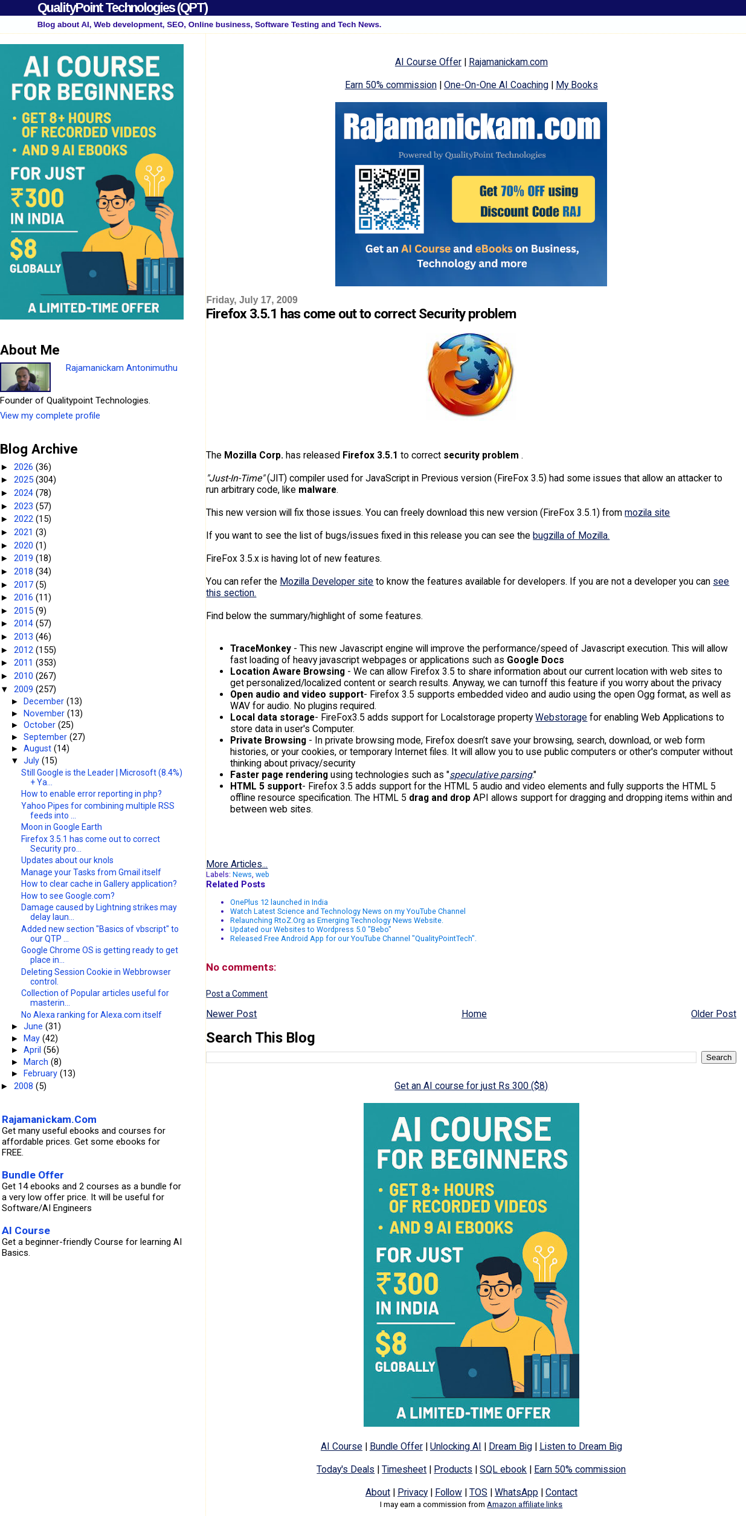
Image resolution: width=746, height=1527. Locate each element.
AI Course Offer (428, 62)
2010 (25, 675)
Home (474, 1014)
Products (453, 1469)
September (46, 737)
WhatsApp (516, 1492)
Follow (448, 1492)
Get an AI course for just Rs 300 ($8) (471, 1085)
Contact (561, 1492)
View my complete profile (50, 415)
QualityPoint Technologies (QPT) (122, 7)
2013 (25, 636)
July (33, 760)
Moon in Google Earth (61, 827)
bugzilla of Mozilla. (571, 535)
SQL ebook (503, 1469)
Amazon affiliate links (524, 1504)
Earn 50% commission (391, 85)
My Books (577, 85)
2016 (25, 597)
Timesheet (404, 1469)
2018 (25, 571)
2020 (25, 545)
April (33, 1050)
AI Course (341, 1446)
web (262, 874)
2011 (25, 662)
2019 (25, 558)
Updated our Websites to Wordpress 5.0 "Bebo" (310, 929)
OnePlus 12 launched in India (279, 902)
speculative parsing (490, 774)
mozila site (647, 512)
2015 (25, 610)
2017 (25, 584)
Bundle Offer (396, 1446)
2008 (25, 1086)
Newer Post (231, 1014)
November (45, 713)
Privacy (412, 1492)
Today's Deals (346, 1469)
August (39, 748)
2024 (25, 492)
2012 (25, 650)
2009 (25, 689)
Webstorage (561, 717)
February (42, 1073)
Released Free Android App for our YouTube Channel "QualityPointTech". (353, 938)
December (45, 701)
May (33, 1038)
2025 (25, 479)
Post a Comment (237, 993)
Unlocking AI (455, 1446)
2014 (25, 623)
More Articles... (237, 864)
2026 (25, 466)
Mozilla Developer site (326, 581)
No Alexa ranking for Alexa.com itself (91, 1015)
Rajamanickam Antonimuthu (122, 367)
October (41, 725)
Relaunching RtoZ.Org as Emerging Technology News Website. (336, 920)
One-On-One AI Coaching (496, 85)
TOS (478, 1492)
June (34, 1026)
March (37, 1062)
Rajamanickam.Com (49, 1119)
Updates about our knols (67, 860)
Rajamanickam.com (508, 62)
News (242, 874)
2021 (25, 532)
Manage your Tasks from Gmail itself (91, 872)
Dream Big (510, 1446)
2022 (25, 518)
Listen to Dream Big (580, 1446)
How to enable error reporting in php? (91, 794)
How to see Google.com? (68, 896)
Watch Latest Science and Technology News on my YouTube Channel (348, 911)
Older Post (713, 1014)
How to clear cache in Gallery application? (99, 884)
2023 (25, 506)
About (377, 1492)
